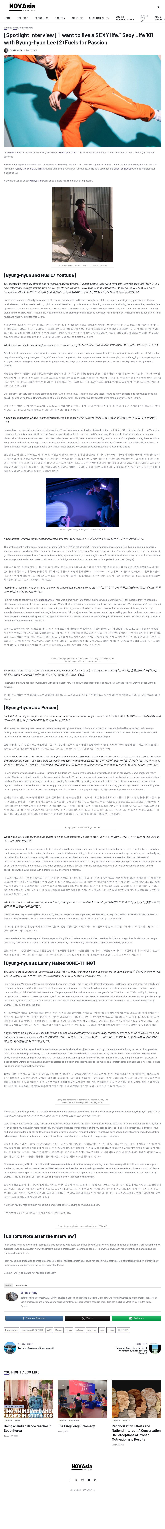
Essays (126, 1420)
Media (17, 1420)
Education (74, 1420)
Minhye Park (18, 50)
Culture (77, 18)
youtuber (111, 1330)
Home (7, 18)
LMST (49, 1330)
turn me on (92, 1330)
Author (8, 1285)
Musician (58, 1330)
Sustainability (99, 18)
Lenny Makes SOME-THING (32, 1330)
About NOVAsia (160, 18)
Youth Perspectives (125, 18)
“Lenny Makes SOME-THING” (30, 168)
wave (102, 1330)
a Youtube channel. (44, 600)
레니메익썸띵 (123, 1330)
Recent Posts (21, 1285)
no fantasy (80, 1330)
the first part (12, 152)
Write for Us (145, 18)
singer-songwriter (123, 168)
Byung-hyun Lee (67, 152)
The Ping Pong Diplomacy (76, 1426)
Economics (41, 18)
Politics (22, 18)
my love (69, 1330)
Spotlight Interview (23, 28)
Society (60, 18)
